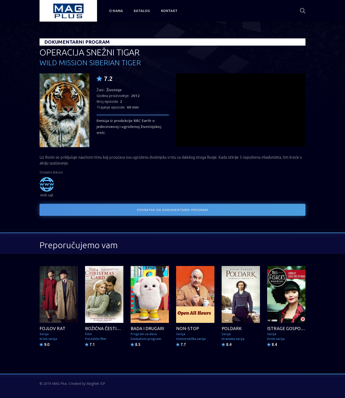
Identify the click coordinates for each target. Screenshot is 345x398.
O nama (116, 11)
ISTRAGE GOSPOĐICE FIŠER (295, 328)
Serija (44, 334)
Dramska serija (233, 339)
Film (88, 334)
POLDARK (232, 328)
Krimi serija (48, 339)
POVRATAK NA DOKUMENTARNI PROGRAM (172, 209)
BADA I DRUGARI (147, 328)
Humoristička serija (191, 339)
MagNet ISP (95, 383)
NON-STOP (187, 328)
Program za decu (144, 334)
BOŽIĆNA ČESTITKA (105, 328)
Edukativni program (146, 339)
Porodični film (95, 339)
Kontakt (169, 11)
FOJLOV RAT (52, 328)
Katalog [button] (142, 11)
